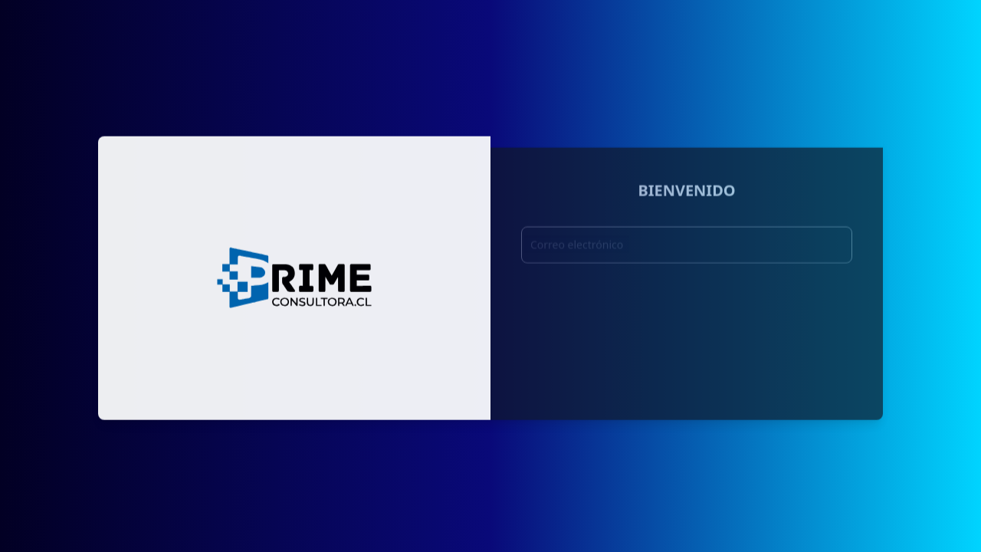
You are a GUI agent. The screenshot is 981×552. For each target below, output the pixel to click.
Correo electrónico (576, 249)
